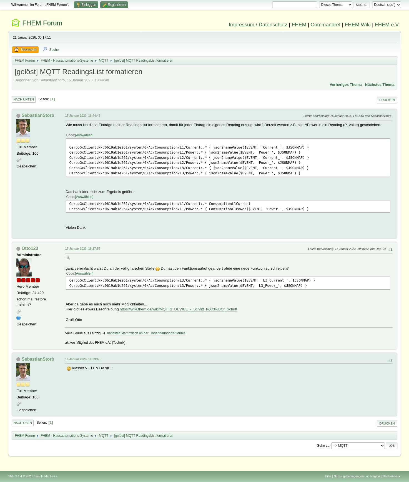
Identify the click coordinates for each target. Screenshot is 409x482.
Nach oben (22, 423)
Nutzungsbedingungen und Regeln (357, 476)
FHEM (299, 24)
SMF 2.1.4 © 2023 (20, 476)
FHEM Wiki (358, 24)
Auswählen (84, 135)
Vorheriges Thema (346, 84)
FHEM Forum (42, 23)
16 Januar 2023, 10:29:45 (82, 359)
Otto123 (30, 248)
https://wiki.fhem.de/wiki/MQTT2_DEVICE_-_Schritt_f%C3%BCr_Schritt (178, 309)
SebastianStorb (38, 115)
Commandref (325, 24)
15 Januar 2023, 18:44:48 (82, 115)
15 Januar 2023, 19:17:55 (82, 248)
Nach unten (23, 99)
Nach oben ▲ (392, 476)
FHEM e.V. (387, 24)
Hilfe (328, 476)
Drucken (387, 100)
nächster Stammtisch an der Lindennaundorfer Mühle (146, 333)
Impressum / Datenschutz (258, 24)
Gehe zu (323, 446)
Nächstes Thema (380, 84)
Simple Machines (45, 476)
